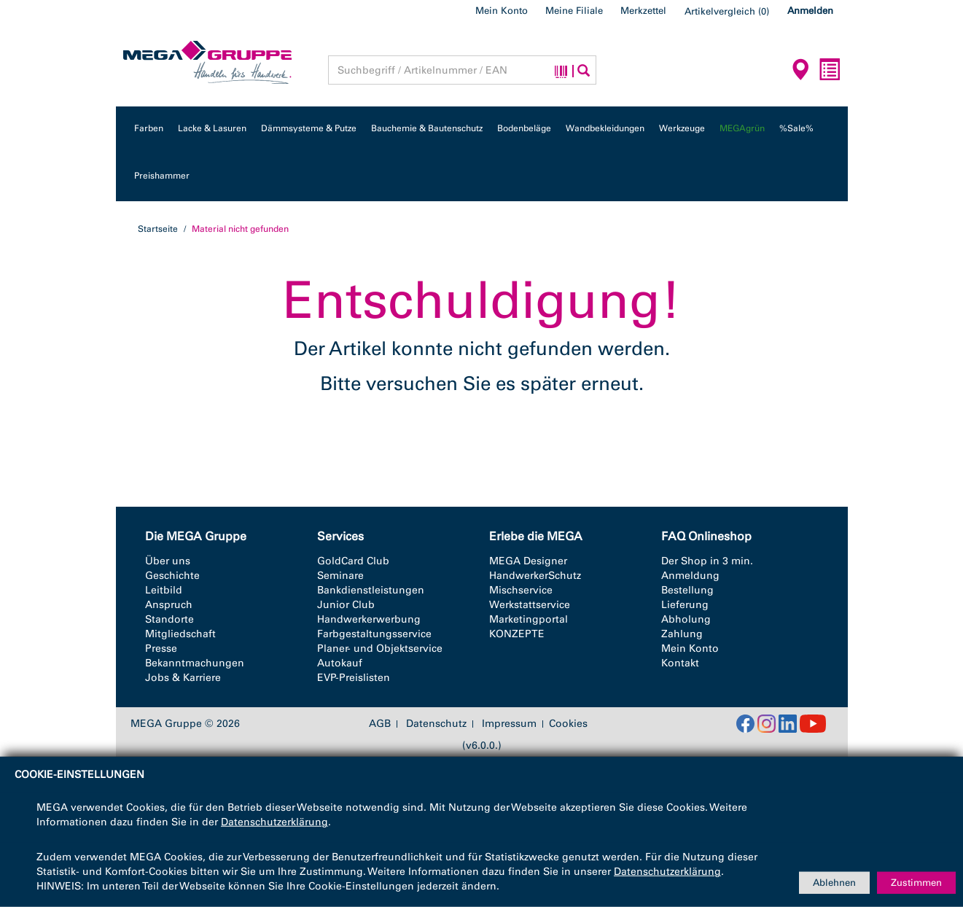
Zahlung (682, 634)
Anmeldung (690, 575)
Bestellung (687, 590)
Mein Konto (501, 10)
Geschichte (172, 575)
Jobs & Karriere (183, 678)
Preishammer (162, 176)
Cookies (568, 723)
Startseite (158, 229)
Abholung (686, 619)
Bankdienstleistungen (370, 590)
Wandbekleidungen (605, 128)
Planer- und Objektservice (379, 648)
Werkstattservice (529, 605)
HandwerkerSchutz (535, 575)
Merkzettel (643, 10)
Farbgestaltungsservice (374, 634)
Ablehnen (834, 882)
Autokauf (339, 663)
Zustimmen (916, 882)
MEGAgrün (742, 128)
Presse (161, 648)
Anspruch (168, 605)
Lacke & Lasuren (212, 128)
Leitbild (163, 590)
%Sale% (796, 128)
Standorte (169, 619)
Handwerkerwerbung (369, 619)
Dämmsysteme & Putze (308, 128)
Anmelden (810, 10)
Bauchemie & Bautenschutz (427, 128)
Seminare (340, 575)
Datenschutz (436, 724)
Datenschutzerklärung (274, 822)
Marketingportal (528, 619)
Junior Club (346, 605)
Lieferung (685, 605)
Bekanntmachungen (194, 663)
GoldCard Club (353, 561)
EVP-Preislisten (353, 678)
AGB (380, 724)
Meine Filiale (574, 10)
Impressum (509, 724)
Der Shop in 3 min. (707, 561)
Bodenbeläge (524, 128)
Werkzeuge (682, 128)
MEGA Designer (528, 561)
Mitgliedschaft (180, 634)
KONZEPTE (517, 634)
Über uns (167, 561)
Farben (148, 128)
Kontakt (680, 663)
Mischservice (521, 590)
